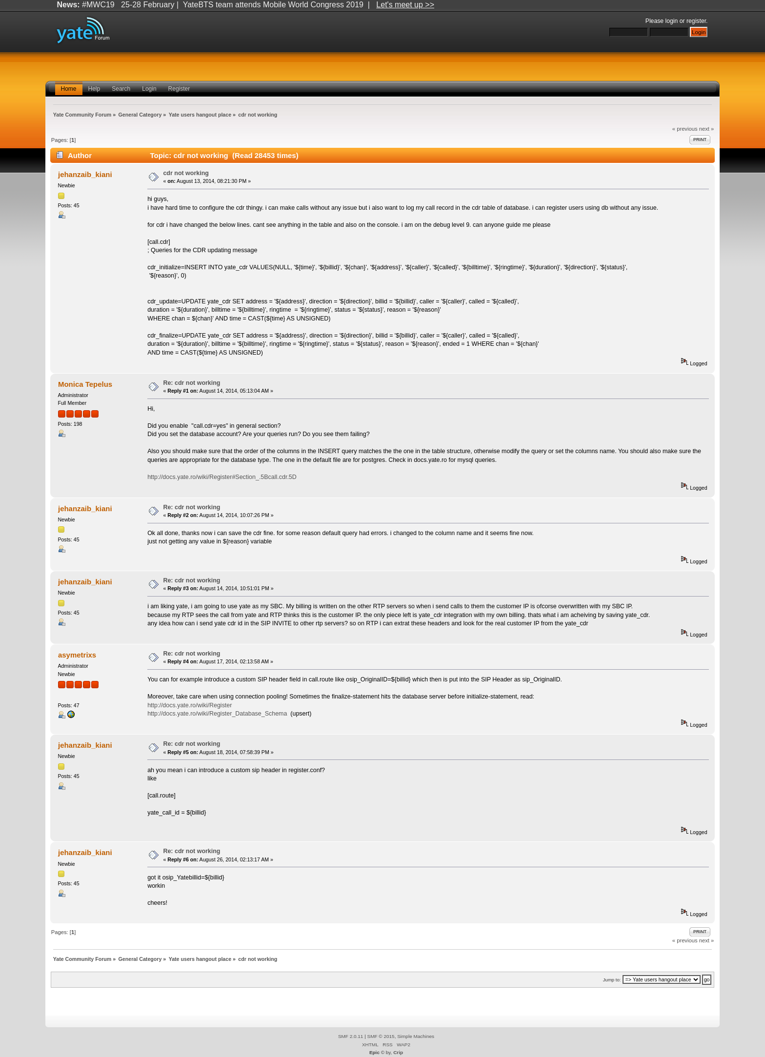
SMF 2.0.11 (350, 1036)
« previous (685, 129)
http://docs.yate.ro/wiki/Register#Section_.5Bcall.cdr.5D (222, 477)
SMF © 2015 (381, 1036)
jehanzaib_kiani (85, 174)
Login (149, 88)
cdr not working (186, 173)
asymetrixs (77, 655)
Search (121, 88)
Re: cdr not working (191, 382)
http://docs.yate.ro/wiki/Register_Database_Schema (217, 713)
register (696, 21)
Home (69, 88)
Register (179, 88)
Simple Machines (415, 1036)
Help (94, 88)
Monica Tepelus (85, 384)
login (671, 21)
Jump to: (612, 979)
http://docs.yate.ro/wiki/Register (189, 705)
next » (706, 129)
